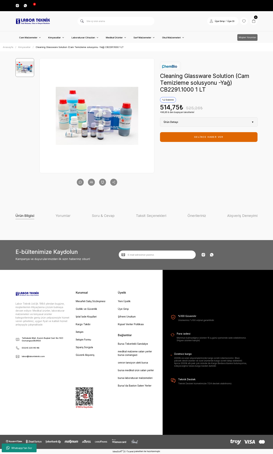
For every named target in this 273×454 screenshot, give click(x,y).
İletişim (79, 331)
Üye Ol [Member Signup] (228, 21)
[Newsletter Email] (157, 255)
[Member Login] (209, 21)
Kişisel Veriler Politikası (131, 324)
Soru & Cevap (103, 216)
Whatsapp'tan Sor (19, 448)
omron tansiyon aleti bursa (133, 362)
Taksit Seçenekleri (151, 216)
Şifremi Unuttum (127, 316)
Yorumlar (63, 216)
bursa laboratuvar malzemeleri (135, 377)
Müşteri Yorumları (247, 37)
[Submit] (123, 255)
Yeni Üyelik (124, 301)
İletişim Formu (83, 339)
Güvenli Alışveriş (85, 354)
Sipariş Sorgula (84, 347)
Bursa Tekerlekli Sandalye (133, 343)
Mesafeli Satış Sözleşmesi (90, 301)
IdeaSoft (117, 451)
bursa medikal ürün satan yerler (136, 370)
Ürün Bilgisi (24, 216)
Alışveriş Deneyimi (242, 216)
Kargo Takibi (83, 324)
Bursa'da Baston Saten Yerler (134, 385)
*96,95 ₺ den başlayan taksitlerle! (177, 112)
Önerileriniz (197, 216)
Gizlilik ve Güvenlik (86, 308)
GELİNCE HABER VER (208, 136)
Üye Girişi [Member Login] (218, 21)
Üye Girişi (123, 308)
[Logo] (32, 21)
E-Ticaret (129, 451)
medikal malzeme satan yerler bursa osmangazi (135, 353)
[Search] (115, 21)
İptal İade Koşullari (86, 316)
